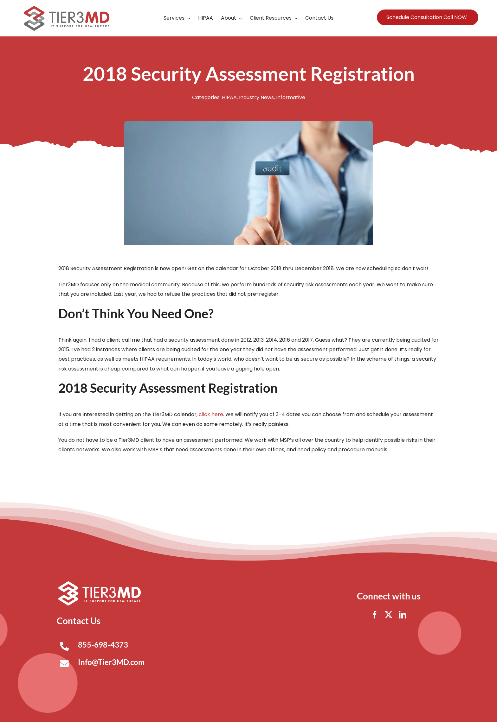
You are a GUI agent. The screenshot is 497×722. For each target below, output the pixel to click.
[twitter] (388, 614)
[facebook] (374, 614)
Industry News (256, 97)
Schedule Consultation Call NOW (426, 17)
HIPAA (229, 97)
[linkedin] (402, 614)
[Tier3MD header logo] (66, 8)
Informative (290, 97)
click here (211, 414)
